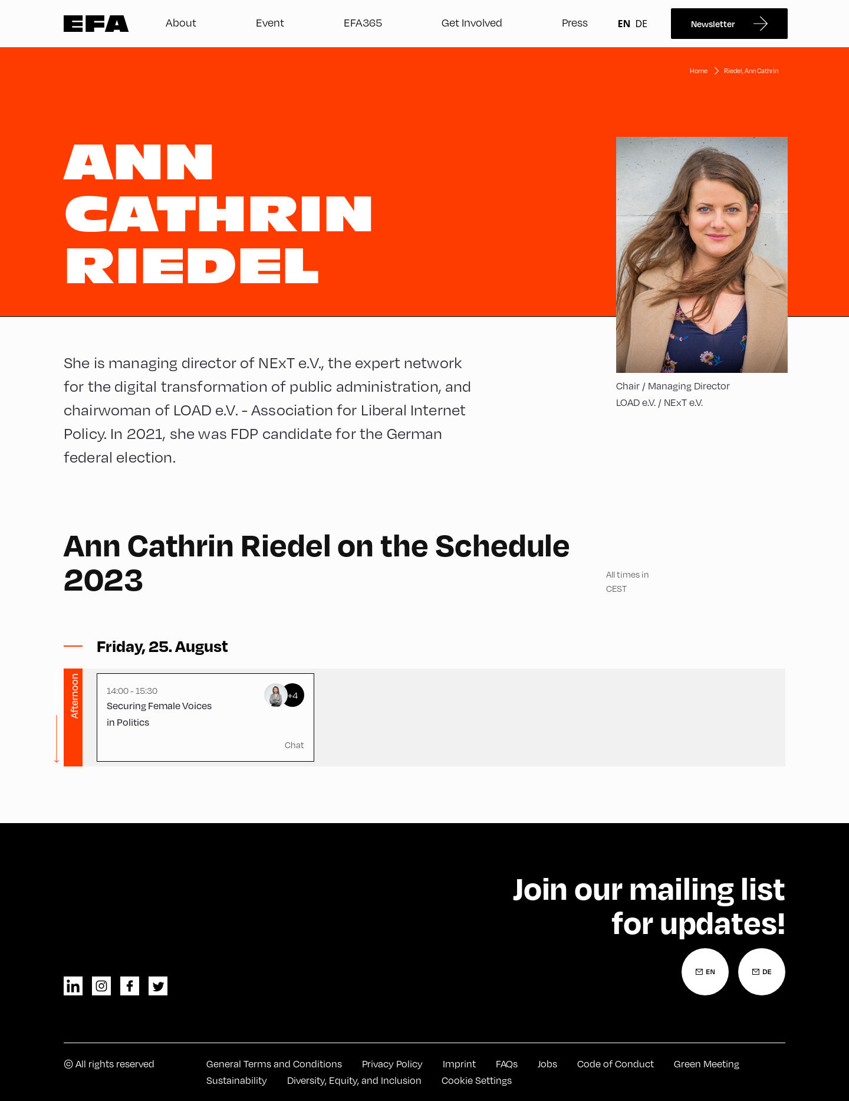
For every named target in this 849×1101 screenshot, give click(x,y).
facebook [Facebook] (129, 986)
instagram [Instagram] (101, 986)
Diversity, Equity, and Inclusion (354, 1080)
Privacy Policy (392, 1063)
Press (575, 22)
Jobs (547, 1063)
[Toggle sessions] (162, 646)
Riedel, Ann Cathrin (751, 70)
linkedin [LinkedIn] (73, 986)
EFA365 (363, 22)
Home (699, 70)
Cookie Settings (477, 1080)
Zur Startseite (96, 23)
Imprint (459, 1063)
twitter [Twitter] (158, 986)
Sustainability (236, 1080)
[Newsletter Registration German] (761, 971)
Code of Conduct (615, 1063)
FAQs (507, 1063)
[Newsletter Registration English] (705, 971)
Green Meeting (706, 1063)
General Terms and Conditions (274, 1063)
